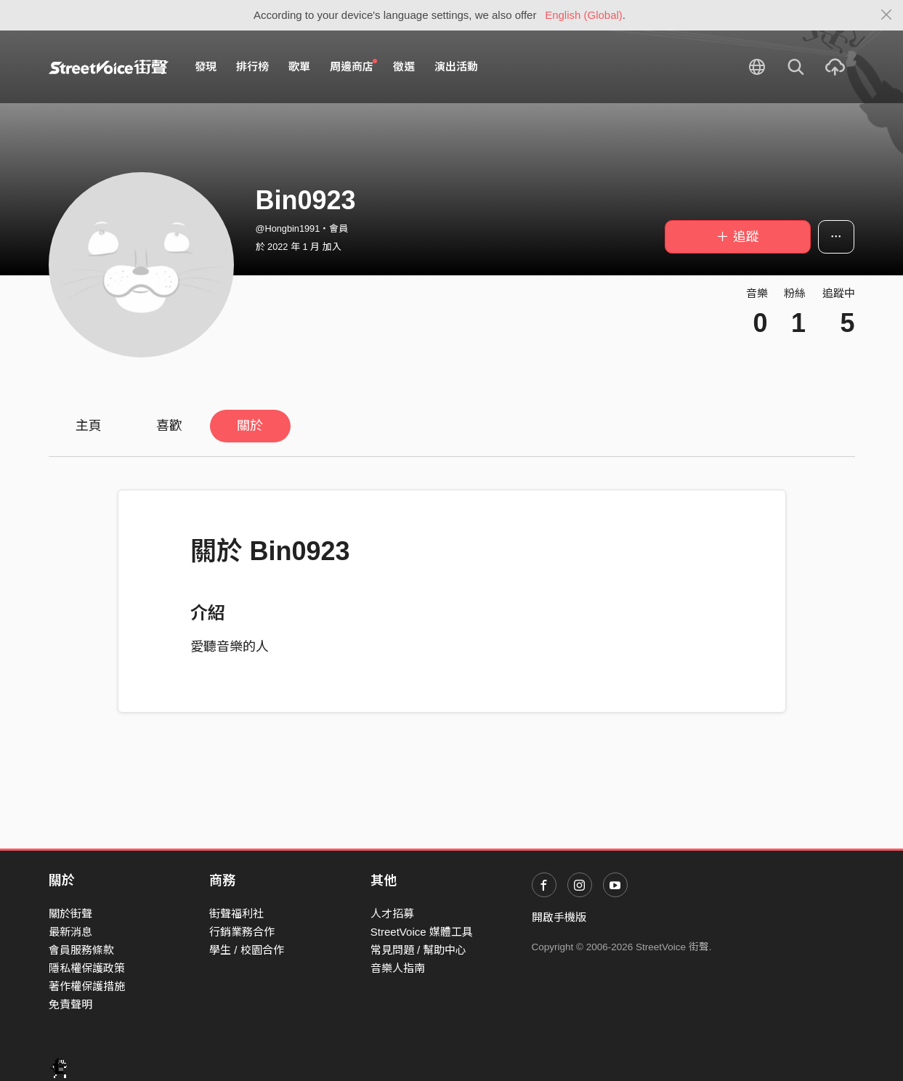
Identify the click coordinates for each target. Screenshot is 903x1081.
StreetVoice (109, 67)
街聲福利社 (236, 913)
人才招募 (392, 913)
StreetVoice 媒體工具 (421, 932)
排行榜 (252, 66)
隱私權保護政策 (87, 968)
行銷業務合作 (242, 932)
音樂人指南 (397, 968)
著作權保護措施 (87, 986)
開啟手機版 (559, 917)
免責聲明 (70, 1004)
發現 (205, 66)
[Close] (886, 15)
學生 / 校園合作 (246, 950)
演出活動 (456, 66)
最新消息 (70, 932)
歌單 (299, 66)
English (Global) (584, 15)
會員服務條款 (81, 950)
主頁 (89, 425)
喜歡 (169, 425)
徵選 (404, 66)
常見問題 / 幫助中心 (418, 950)
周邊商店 (354, 66)
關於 (250, 425)
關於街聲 (70, 913)
